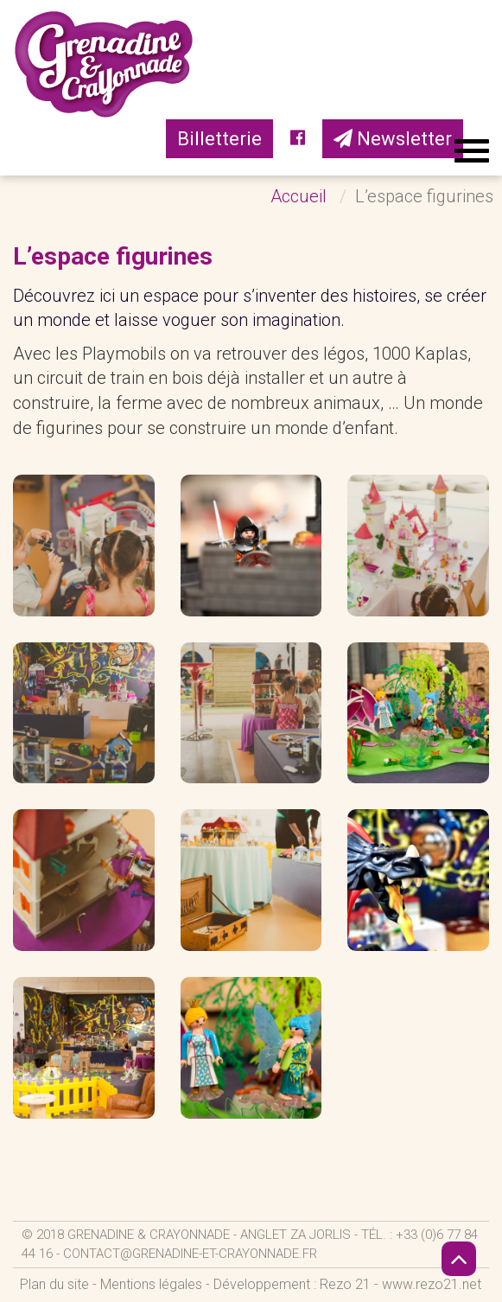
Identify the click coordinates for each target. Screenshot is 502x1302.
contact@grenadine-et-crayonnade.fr (190, 1253)
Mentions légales (151, 1284)
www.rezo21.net (431, 1284)
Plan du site (54, 1284)
